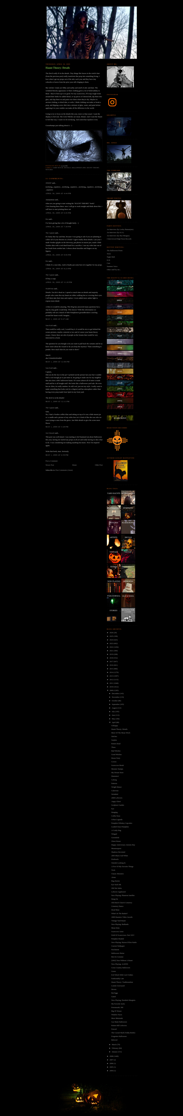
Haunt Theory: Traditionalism (122, 982)
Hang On (114, 899)
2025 (112, 636)
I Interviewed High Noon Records (119, 239)
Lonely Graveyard (118, 986)
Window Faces (116, 1015)
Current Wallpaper (118, 946)
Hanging (114, 812)
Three (113, 747)
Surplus (114, 740)
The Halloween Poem (115, 250)
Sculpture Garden (117, 805)
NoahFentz (50, 289)
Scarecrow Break (117, 765)
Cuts (108, 263)
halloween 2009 (79, 167)
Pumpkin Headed (117, 939)
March (114, 1044)
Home (74, 465)
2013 (112, 676)
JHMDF (49, 183)
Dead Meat (115, 910)
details (67, 167)
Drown (113, 989)
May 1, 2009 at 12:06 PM (58, 362)
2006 (112, 1063)
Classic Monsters (117, 874)
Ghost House (116, 841)
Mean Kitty (115, 928)
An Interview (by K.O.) (115, 232)
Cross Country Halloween (120, 968)
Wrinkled (114, 794)
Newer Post (50, 465)
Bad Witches (116, 751)
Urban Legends (116, 819)
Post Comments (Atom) (64, 470)
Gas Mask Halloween (119, 1022)
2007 (112, 1060)
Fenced (114, 1029)
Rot (47, 219)
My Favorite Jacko (118, 1004)
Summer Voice (112, 266)
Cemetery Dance (117, 906)
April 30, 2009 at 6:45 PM (58, 213)
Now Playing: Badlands (120, 924)
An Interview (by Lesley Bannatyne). (120, 229)
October (115, 701)
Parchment (115, 950)
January (115, 1052)
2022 (112, 647)
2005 (112, 1067)
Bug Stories (115, 881)
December (116, 693)
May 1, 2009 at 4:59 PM (57, 455)
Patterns (114, 783)
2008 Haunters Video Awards (121, 917)
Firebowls (115, 859)
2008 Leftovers (116, 798)
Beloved (114, 1040)
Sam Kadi (49, 325)
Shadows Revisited (118, 852)
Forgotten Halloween (119, 1036)
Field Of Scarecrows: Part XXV (122, 935)
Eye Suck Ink (116, 884)
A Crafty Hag (116, 830)
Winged (114, 834)
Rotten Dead (115, 744)
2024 (112, 640)
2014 (112, 672)
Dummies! (115, 776)
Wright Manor (116, 787)
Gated (113, 997)
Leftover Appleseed (118, 892)
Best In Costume (117, 957)
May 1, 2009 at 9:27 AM (57, 319)
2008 (112, 1056)
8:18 (108, 260)
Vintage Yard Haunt (118, 921)
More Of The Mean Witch (120, 733)
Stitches (114, 736)
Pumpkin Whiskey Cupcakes (121, 823)
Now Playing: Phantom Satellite (123, 895)
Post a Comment (52, 461)
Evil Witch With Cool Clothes (122, 975)
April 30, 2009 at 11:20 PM (59, 282)
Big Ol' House (116, 1011)
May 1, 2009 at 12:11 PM (58, 401)
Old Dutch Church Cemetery (121, 903)
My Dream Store (117, 772)
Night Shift (111, 257)
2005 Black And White (119, 856)
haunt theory (93, 167)
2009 (112, 690)
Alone (113, 877)
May (114, 719)
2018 (112, 658)
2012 (112, 679)
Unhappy (114, 725)
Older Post (99, 465)
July (113, 711)
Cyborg (114, 780)
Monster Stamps (117, 769)
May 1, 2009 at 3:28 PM (57, 427)
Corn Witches (68, 117)
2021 (112, 651)
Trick (109, 254)
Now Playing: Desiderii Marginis (123, 1000)
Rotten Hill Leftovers (119, 1025)
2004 (112, 1071)
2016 (112, 665)
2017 (112, 661)
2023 (112, 643)
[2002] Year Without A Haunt (122, 960)
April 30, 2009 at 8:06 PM (58, 255)
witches (49, 169)
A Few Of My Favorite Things (122, 866)
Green (113, 971)
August (114, 708)
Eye (112, 809)
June (114, 715)
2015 (112, 669)
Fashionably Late (117, 978)
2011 (112, 683)
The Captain (50, 233)
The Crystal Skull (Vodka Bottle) (123, 1033)
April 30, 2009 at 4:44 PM (58, 193)
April (114, 722)
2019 (112, 654)
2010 (112, 687)
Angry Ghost (116, 801)
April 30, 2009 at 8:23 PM (58, 269)
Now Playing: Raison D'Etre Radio (124, 942)
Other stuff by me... (114, 270)
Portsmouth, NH (117, 1007)
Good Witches (116, 754)
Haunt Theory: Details (58, 67)
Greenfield (115, 838)
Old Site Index (116, 888)
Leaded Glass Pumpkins (120, 827)
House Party (115, 758)
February (115, 1048)
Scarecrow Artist (117, 931)
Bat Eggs (114, 993)
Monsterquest (116, 848)
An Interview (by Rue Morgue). (118, 236)
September (116, 704)
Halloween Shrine (117, 953)
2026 (112, 633)
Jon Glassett (50, 433)
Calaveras (114, 791)
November (116, 697)
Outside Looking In (118, 863)
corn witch (58, 167)
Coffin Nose (115, 816)
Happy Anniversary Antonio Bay (123, 845)
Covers (113, 762)
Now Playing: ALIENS (119, 964)
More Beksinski (117, 1018)
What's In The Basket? (119, 913)
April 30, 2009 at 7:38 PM (58, 227)
